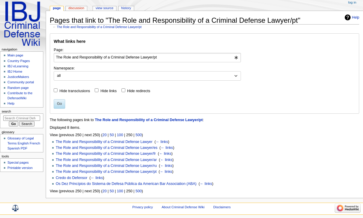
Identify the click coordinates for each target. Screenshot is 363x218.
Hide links (109, 91)
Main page (15, 55)
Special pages (18, 162)
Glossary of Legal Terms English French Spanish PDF (23, 143)
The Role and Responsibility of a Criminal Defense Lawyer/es (106, 148)
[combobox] (147, 57)
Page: (58, 50)
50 (112, 135)
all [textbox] (59, 76)
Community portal (20, 82)
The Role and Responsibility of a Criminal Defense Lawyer (104, 142)
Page (57, 8)
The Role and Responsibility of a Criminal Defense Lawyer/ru (106, 166)
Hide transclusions (75, 91)
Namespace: (64, 68)
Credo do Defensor (71, 178)
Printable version (19, 168)
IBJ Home (14, 71)
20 (104, 135)
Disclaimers (222, 207)
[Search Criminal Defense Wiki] (21, 118)
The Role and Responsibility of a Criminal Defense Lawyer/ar (106, 160)
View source (104, 8)
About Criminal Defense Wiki (183, 207)
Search (6, 111)
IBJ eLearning (17, 66)
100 (120, 135)
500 (138, 135)
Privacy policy (142, 207)
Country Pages (18, 61)
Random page (18, 88)
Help (355, 17)
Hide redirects (138, 91)
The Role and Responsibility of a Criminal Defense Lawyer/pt (99, 27)
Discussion (76, 8)
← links (162, 142)
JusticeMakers (18, 77)
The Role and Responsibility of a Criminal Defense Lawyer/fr (106, 154)
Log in (352, 2)
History (126, 8)
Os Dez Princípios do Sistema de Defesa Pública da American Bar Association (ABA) (126, 184)
